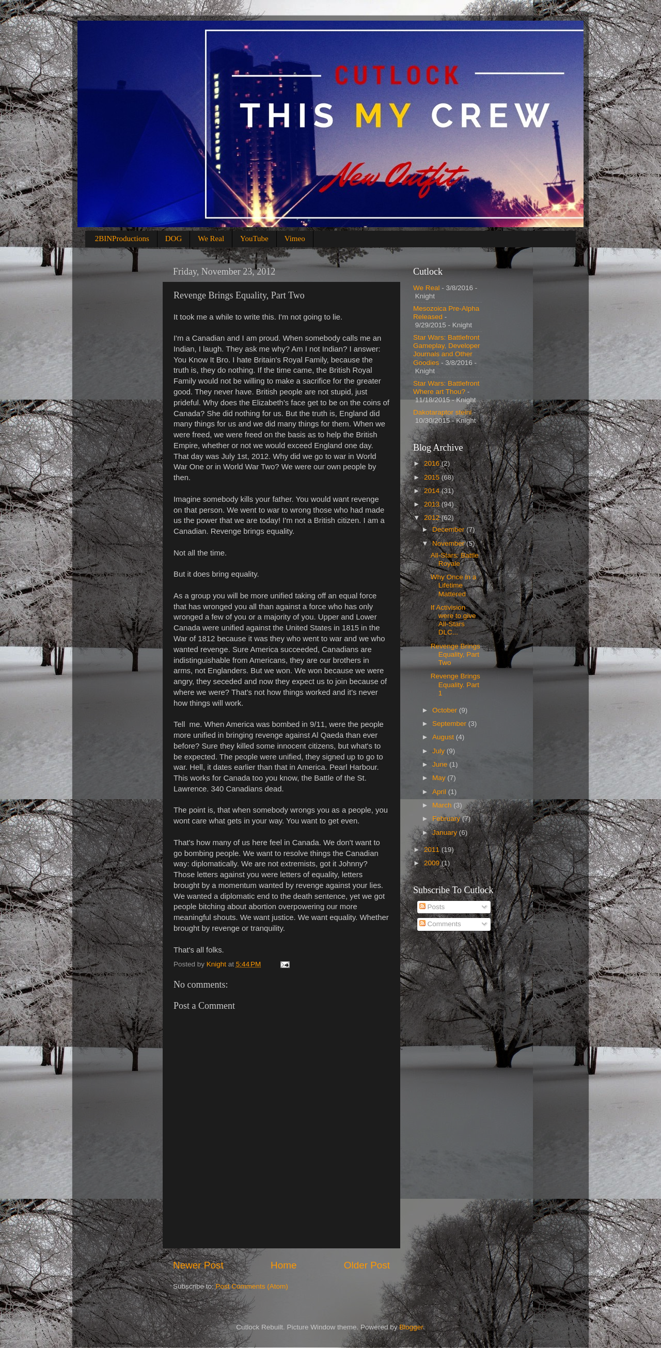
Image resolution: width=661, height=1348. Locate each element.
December (449, 529)
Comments (440, 924)
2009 (433, 863)
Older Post (367, 1265)
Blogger (411, 1327)
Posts (432, 907)
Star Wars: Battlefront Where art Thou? (446, 387)
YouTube (254, 238)
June (440, 764)
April (440, 792)
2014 (433, 491)
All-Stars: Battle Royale (455, 559)
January (445, 832)
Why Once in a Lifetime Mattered (454, 585)
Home (283, 1265)
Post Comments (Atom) (252, 1286)
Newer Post (198, 1265)
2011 (433, 849)
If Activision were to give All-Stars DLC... (453, 620)
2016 (433, 463)
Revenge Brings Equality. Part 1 (455, 684)
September (450, 723)
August (444, 737)
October (445, 710)
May (439, 778)
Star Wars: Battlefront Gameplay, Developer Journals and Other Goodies (446, 350)
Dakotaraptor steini (442, 412)
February (447, 818)
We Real (211, 238)
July (439, 751)
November (449, 543)
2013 (433, 504)
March (442, 805)
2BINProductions (122, 238)
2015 (433, 477)
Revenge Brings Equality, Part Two (455, 654)
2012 (433, 517)
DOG (173, 238)
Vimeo (295, 238)
